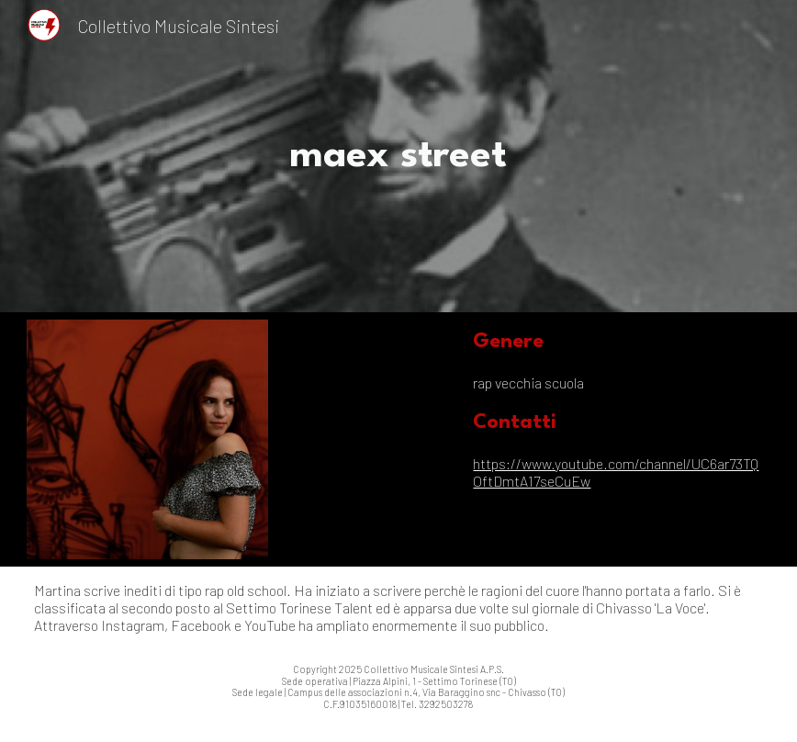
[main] (398, 156)
